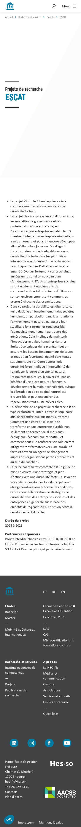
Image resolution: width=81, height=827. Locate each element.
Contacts (11, 791)
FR (45, 592)
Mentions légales (51, 822)
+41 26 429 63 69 (17, 786)
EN (63, 592)
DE (54, 592)
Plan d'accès (13, 796)
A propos (50, 661)
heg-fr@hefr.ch (15, 781)
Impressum (26, 822)
